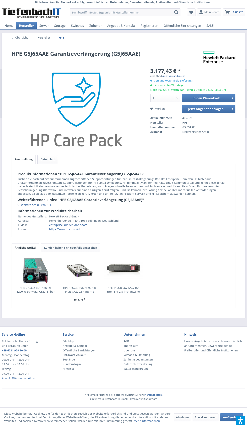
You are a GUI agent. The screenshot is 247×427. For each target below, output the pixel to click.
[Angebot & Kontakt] (121, 25)
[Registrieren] (149, 25)
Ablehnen (182, 417)
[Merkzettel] (191, 12)
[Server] (44, 25)
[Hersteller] (26, 25)
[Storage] (60, 25)
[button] (240, 420)
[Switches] (77, 25)
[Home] (9, 25)
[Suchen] (176, 12)
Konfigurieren (231, 417)
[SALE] (210, 25)
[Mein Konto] (209, 12)
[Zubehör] (96, 25)
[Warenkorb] (234, 12)
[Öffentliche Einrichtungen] (182, 25)
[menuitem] (125, 12)
